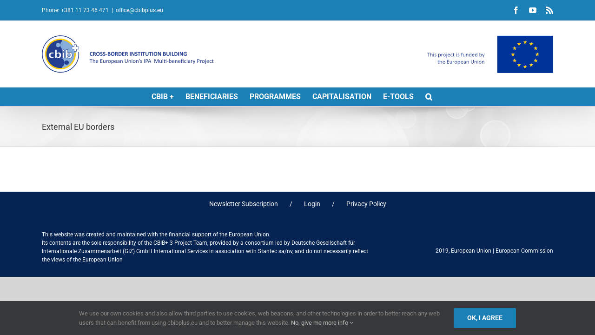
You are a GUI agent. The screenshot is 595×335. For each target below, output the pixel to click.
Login (312, 204)
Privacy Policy (366, 204)
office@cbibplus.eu (139, 10)
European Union (471, 251)
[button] (428, 96)
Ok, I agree (484, 318)
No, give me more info (322, 322)
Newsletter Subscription (243, 204)
